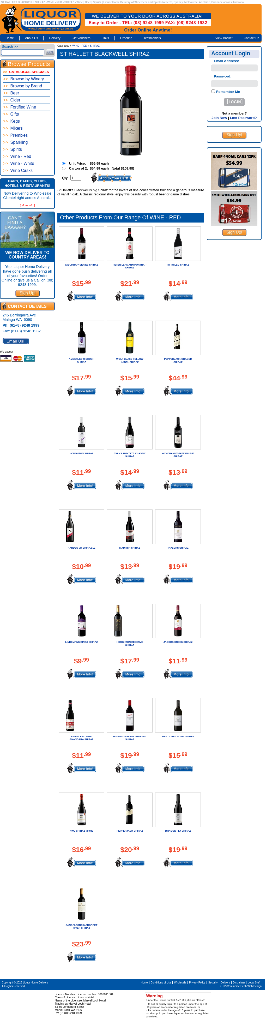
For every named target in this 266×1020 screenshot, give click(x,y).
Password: (222, 76)
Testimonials (152, 38)
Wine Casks (18, 170)
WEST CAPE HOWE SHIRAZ (178, 736)
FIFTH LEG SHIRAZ (178, 264)
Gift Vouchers (81, 38)
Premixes (15, 135)
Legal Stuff (254, 982)
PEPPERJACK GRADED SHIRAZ (178, 360)
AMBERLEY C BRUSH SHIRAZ (81, 360)
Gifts (11, 114)
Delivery (54, 38)
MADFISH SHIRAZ (129, 548)
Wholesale (180, 982)
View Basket (224, 38)
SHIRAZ (95, 45)
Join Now (219, 118)
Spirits (12, 149)
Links (105, 38)
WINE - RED (79, 45)
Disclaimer (239, 982)
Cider (11, 100)
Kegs (11, 121)
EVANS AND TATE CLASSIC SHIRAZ (130, 455)
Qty (65, 178)
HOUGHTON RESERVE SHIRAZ (130, 643)
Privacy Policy (197, 982)
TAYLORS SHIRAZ (177, 548)
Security (212, 982)
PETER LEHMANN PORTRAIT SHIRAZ (130, 266)
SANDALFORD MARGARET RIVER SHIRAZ (82, 926)
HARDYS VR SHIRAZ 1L (81, 548)
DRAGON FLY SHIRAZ (178, 831)
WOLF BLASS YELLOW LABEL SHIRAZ (129, 360)
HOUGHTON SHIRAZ (82, 453)
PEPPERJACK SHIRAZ (130, 831)
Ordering (126, 38)
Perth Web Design (251, 986)
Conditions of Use (161, 982)
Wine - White (18, 163)
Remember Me (227, 92)
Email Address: (226, 61)
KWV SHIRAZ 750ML (81, 831)
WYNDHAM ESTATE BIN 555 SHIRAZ (178, 455)
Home (9, 38)
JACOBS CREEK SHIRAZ (178, 642)
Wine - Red (17, 156)
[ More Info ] (27, 205)
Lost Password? (243, 118)
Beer (11, 93)
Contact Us (251, 38)
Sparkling (15, 142)
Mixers (13, 128)
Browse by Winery (23, 79)
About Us (31, 38)
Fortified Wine (19, 107)
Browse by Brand (22, 86)
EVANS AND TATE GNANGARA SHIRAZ (82, 738)
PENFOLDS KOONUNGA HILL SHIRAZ (130, 738)
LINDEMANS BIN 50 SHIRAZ (81, 642)
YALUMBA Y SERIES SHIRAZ (81, 264)
